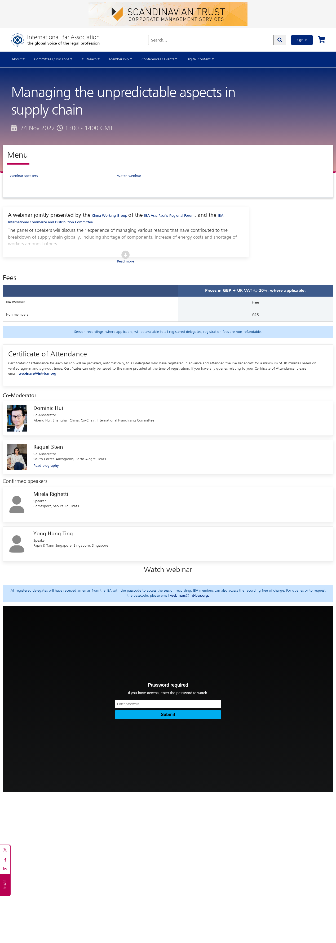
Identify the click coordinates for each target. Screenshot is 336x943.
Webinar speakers (24, 176)
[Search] (279, 40)
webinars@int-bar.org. (189, 596)
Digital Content (199, 59)
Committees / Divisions (51, 59)
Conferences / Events (158, 59)
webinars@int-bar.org (37, 374)
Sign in (302, 40)
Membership (119, 59)
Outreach (89, 59)
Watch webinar (129, 176)
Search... (159, 40)
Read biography (46, 466)
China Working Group (110, 216)
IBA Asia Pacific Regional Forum (169, 216)
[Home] (60, 40)
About (17, 59)
